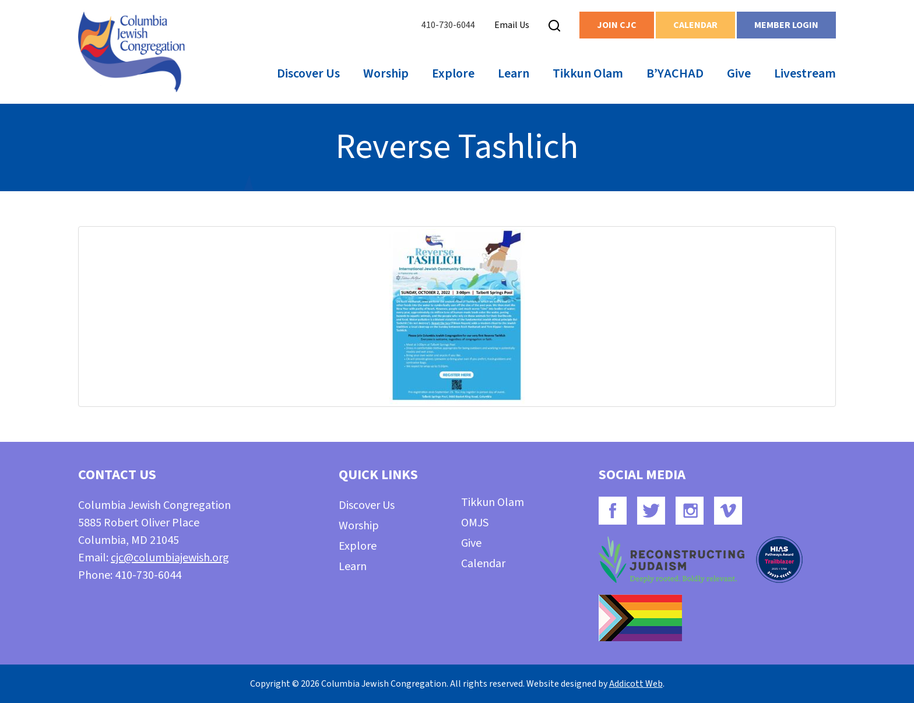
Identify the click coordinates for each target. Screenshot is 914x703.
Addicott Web (636, 683)
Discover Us (308, 73)
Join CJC (617, 25)
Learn (513, 73)
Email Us (511, 25)
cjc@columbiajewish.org (170, 558)
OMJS (474, 523)
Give (739, 73)
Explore (453, 73)
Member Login (786, 25)
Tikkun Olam (588, 73)
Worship (386, 73)
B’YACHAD (675, 73)
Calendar (695, 25)
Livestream (805, 73)
